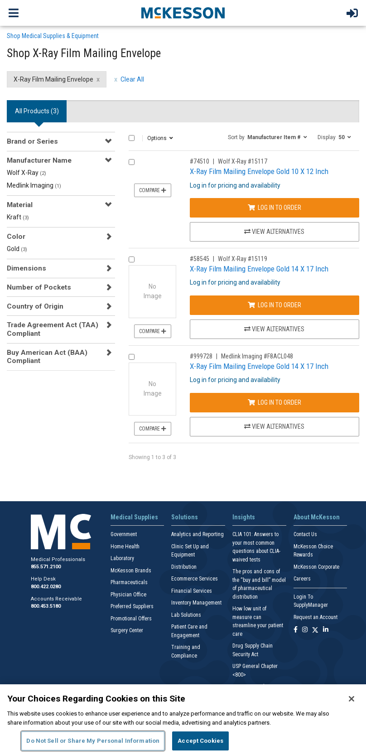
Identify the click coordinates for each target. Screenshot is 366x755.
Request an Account (315, 617)
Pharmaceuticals (129, 582)
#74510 (199, 161)
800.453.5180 (46, 606)
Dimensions (26, 268)
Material (20, 205)
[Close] (351, 699)
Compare (152, 190)
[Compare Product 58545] (132, 259)
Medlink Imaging (34, 185)
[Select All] (132, 138)
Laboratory (122, 558)
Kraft (18, 217)
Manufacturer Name (39, 160)
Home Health (125, 546)
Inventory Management (196, 603)
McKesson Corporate (316, 567)
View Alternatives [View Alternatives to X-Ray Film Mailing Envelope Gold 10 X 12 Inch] (274, 231)
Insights (243, 517)
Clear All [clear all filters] (132, 79)
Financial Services (191, 591)
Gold (17, 248)
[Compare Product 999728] (132, 357)
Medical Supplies (134, 517)
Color (16, 236)
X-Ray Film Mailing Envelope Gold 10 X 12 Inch (259, 171)
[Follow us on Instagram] (305, 630)
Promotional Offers (131, 618)
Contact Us (305, 534)
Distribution (184, 567)
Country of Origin (35, 306)
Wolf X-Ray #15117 (242, 161)
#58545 (199, 258)
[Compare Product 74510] (132, 162)
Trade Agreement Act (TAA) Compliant (52, 329)
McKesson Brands (131, 570)
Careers (302, 579)
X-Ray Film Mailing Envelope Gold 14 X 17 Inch (259, 268)
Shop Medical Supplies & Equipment (53, 35)
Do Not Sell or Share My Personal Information (92, 740)
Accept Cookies (200, 740)
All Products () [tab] (37, 111)
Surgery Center (127, 630)
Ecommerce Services (194, 579)
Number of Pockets (39, 287)
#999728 (201, 356)
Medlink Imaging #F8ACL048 (257, 356)
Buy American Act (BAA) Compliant (47, 356)
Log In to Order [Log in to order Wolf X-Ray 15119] (274, 305)
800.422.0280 (46, 587)
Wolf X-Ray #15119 (242, 258)
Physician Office (128, 594)
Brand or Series (32, 141)
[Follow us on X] (315, 630)
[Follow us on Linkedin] (325, 630)
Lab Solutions (186, 615)
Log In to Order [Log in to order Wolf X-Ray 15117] (274, 207)
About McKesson (317, 517)
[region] (183, 719)
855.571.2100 (46, 567)
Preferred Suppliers (132, 606)
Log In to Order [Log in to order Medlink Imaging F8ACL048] (274, 402)
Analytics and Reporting (197, 534)
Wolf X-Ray (26, 172)
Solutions (184, 517)
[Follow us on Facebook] (296, 630)
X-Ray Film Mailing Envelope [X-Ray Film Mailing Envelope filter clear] (53, 79)
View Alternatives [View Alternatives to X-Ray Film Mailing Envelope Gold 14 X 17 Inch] (274, 329)
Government (124, 534)
